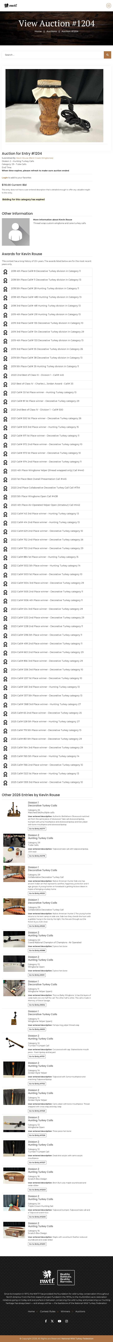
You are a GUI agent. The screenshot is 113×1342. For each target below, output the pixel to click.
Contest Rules (47, 1311)
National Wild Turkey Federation (77, 1338)
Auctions (52, 31)
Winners (65, 1311)
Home (38, 31)
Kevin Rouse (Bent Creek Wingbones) (34, 158)
